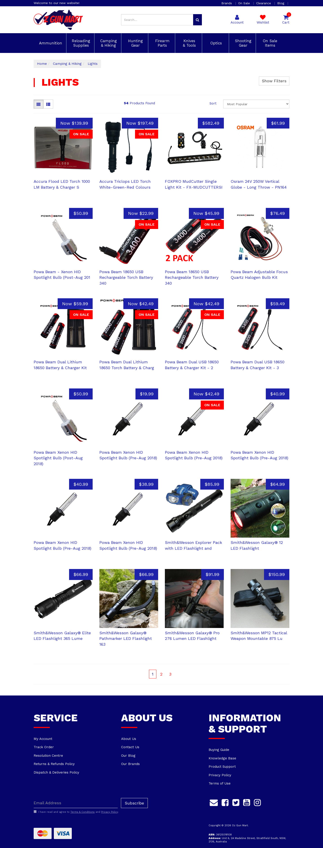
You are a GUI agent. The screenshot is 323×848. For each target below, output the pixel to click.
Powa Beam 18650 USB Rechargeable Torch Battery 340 (126, 277)
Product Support (222, 767)
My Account (43, 739)
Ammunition (50, 43)
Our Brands (130, 764)
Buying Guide (219, 750)
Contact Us (130, 747)
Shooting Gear (242, 43)
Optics (215, 43)
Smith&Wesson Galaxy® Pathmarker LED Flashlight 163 (125, 638)
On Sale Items (269, 43)
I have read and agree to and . (76, 811)
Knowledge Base (222, 758)
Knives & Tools (188, 43)
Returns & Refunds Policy (54, 764)
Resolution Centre (48, 756)
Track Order (44, 747)
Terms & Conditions (82, 812)
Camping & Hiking (108, 43)
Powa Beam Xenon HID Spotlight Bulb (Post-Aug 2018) (58, 458)
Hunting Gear (135, 43)
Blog (281, 3)
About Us (128, 739)
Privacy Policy (220, 775)
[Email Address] (76, 803)
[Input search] (157, 19)
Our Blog (128, 756)
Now (74, 123)
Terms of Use (220, 783)
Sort (213, 103)
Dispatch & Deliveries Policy (56, 772)
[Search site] (197, 19)
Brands (227, 3)
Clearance (264, 3)
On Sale (244, 3)
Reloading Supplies (80, 43)
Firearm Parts (162, 43)
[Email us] (214, 802)
